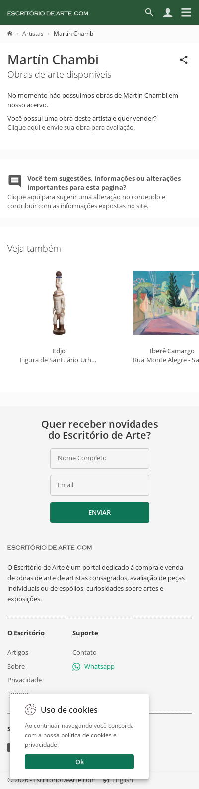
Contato (84, 652)
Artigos (17, 652)
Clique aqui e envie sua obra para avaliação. (71, 127)
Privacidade (24, 680)
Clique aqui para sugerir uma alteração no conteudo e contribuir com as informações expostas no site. (94, 192)
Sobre (16, 666)
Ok (79, 761)
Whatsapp (93, 666)
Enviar (99, 512)
